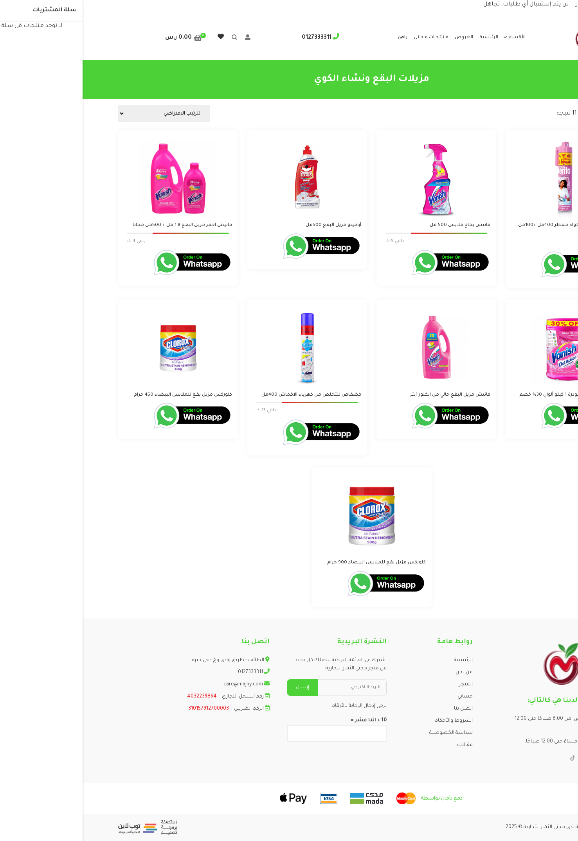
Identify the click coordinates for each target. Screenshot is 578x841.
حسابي (382, 696)
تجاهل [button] (409, 5)
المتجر (383, 684)
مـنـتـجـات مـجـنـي (348, 37)
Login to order (519, 242)
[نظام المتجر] (81, 113)
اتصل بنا (380, 709)
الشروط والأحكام (371, 721)
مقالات (382, 745)
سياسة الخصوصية (368, 733)
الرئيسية (406, 37)
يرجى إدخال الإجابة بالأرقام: (276, 706)
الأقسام (434, 37)
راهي (320, 37)
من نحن (381, 672)
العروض (381, 37)
